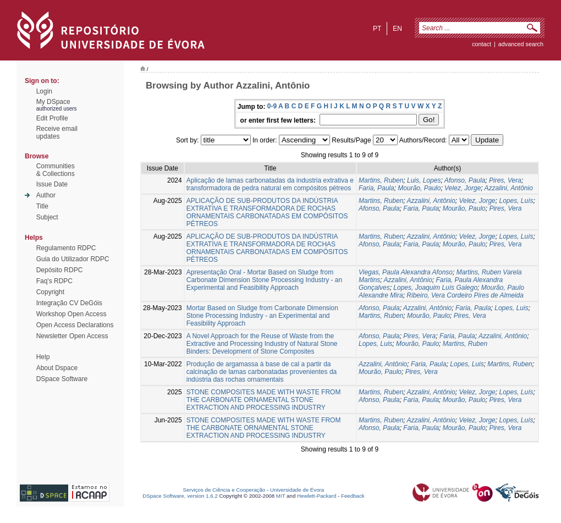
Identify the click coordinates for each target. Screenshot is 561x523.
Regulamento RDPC (66, 248)
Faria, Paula (376, 188)
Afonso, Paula (465, 180)
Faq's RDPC (54, 281)
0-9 (272, 106)
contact (481, 44)
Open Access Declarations (75, 325)
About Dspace (57, 368)
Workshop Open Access (71, 314)
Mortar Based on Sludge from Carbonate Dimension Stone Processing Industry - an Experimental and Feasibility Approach (262, 315)
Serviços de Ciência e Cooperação (224, 490)
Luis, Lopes (424, 180)
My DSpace (53, 102)
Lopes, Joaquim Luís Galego (435, 287)
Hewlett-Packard (316, 496)
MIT (280, 496)
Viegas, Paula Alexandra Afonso (406, 272)
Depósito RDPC (59, 270)
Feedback (353, 496)
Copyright (50, 292)
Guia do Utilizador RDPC (72, 259)
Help (43, 357)
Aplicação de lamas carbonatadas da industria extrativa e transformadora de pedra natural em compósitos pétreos (270, 184)
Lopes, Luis (511, 308)
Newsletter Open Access (72, 336)
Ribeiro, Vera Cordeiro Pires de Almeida (465, 295)
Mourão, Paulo (419, 188)
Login (44, 91)
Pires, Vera (505, 180)
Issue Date (52, 184)
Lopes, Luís (516, 201)
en (397, 28)
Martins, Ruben (381, 180)
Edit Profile (52, 118)
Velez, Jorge (462, 188)
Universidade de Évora (297, 490)
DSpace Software (61, 379)
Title (42, 206)
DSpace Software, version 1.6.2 (180, 496)
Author (46, 195)
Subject (47, 217)
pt (377, 28)
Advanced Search (520, 44)
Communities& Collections (55, 170)
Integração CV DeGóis (69, 303)
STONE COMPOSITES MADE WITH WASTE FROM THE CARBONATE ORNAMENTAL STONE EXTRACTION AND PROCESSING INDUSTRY (263, 399)
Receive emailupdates (57, 132)
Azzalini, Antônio (509, 188)
